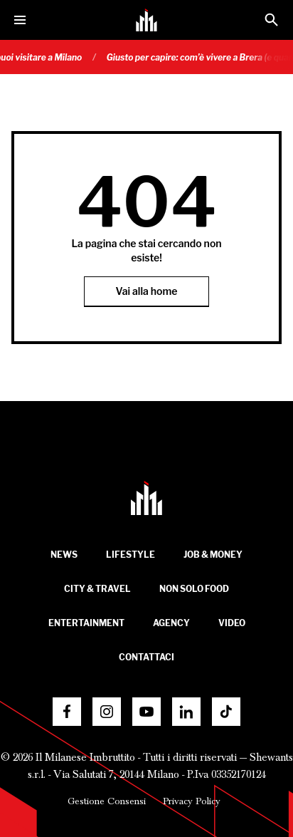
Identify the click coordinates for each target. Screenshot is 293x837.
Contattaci (146, 657)
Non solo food (194, 588)
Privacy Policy (191, 801)
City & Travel (97, 588)
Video (231, 623)
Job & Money (213, 554)
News (64, 554)
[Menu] (19, 19)
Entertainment (86, 623)
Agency (171, 623)
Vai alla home (147, 291)
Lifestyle (130, 554)
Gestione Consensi (107, 801)
